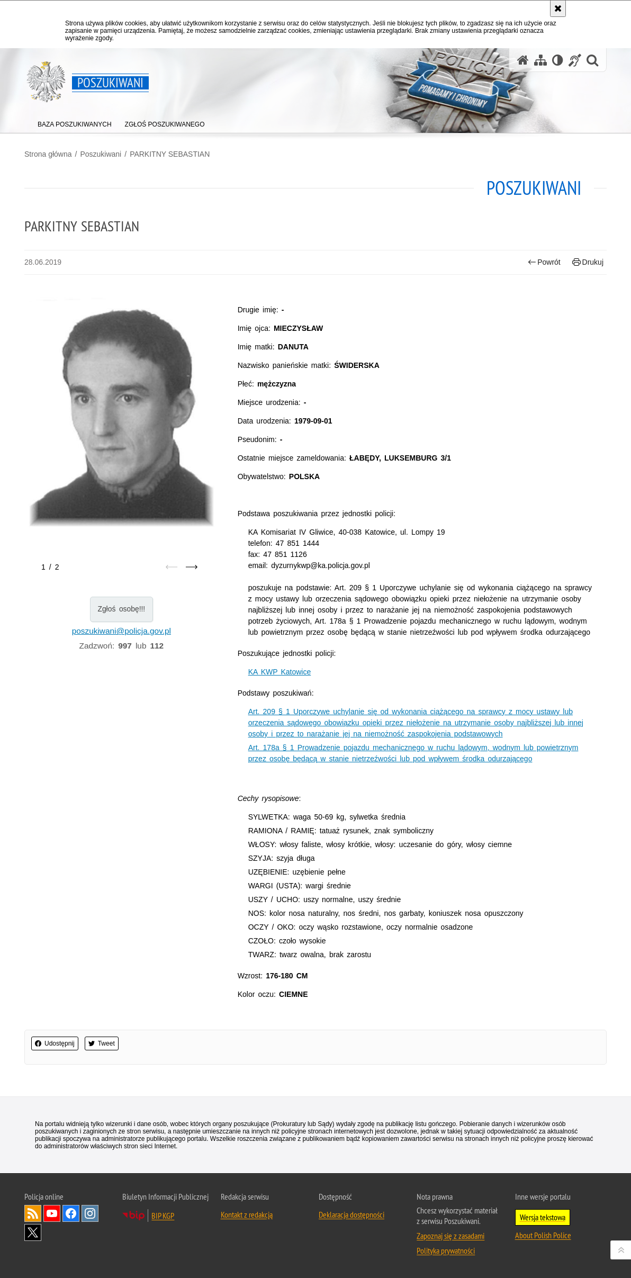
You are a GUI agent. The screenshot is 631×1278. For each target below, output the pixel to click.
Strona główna (48, 154)
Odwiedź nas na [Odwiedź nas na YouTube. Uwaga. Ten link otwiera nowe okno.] (51, 1213)
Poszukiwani (100, 154)
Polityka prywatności (446, 1250)
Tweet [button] (101, 1043)
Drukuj (587, 262)
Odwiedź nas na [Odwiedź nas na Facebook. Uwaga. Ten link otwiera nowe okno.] (70, 1213)
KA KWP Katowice (279, 672)
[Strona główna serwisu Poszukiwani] (523, 60)
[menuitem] (74, 122)
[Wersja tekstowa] (557, 60)
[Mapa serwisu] (540, 60)
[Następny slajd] (192, 567)
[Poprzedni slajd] (171, 567)
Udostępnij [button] (55, 1043)
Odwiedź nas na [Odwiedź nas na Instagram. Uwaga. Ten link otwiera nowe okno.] (90, 1213)
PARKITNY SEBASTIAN (170, 154)
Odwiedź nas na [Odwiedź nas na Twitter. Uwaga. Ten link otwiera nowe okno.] (32, 1232)
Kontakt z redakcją (247, 1214)
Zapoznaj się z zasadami (450, 1235)
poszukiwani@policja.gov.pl (121, 630)
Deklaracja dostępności (351, 1214)
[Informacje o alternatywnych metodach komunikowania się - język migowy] (575, 60)
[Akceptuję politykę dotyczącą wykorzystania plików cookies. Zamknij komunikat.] (558, 8)
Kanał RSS (32, 1213)
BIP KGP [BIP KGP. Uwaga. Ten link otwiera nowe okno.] (162, 1215)
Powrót (544, 262)
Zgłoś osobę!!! (121, 609)
